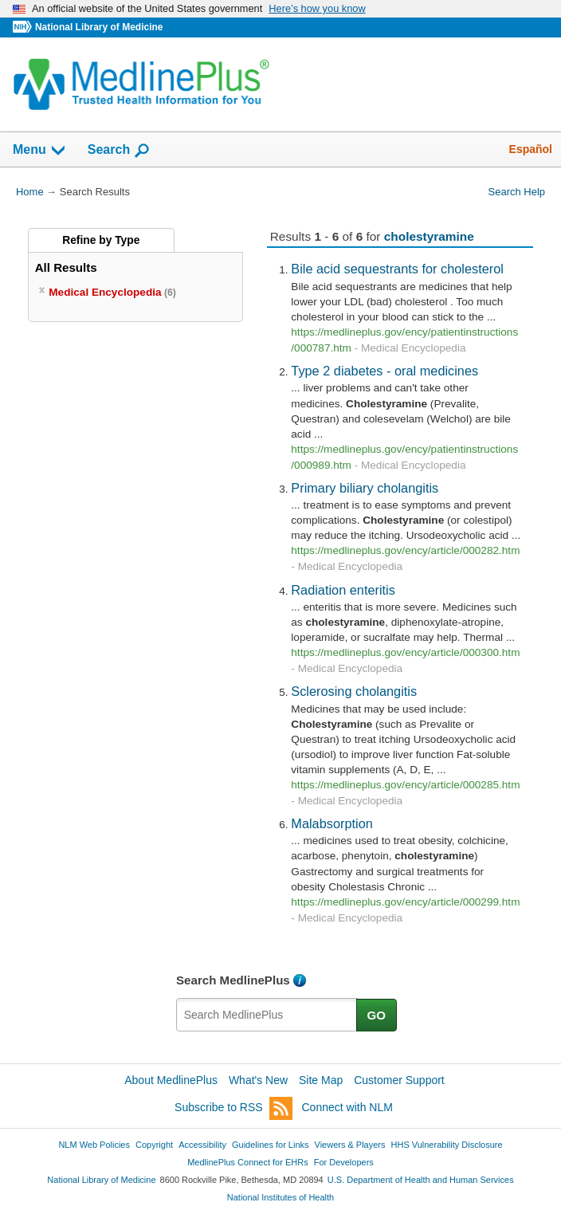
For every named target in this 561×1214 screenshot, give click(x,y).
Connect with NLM (347, 1107)
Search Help (516, 192)
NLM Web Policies (94, 1144)
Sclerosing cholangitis (354, 691)
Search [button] (119, 150)
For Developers (344, 1162)
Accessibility (202, 1144)
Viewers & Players (350, 1144)
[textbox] (267, 1014)
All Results (66, 267)
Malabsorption (331, 823)
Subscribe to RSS (233, 1108)
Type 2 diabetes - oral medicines (384, 370)
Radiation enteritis (343, 590)
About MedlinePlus (171, 1080)
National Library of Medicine (99, 27)
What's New (258, 1080)
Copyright (154, 1144)
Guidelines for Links (270, 1144)
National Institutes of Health (280, 1197)
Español (530, 149)
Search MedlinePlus (233, 980)
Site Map (321, 1080)
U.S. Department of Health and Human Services (421, 1180)
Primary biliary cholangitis (364, 488)
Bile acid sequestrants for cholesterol (397, 268)
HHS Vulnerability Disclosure (447, 1144)
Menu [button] (40, 150)
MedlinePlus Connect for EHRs (247, 1162)
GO (376, 1015)
